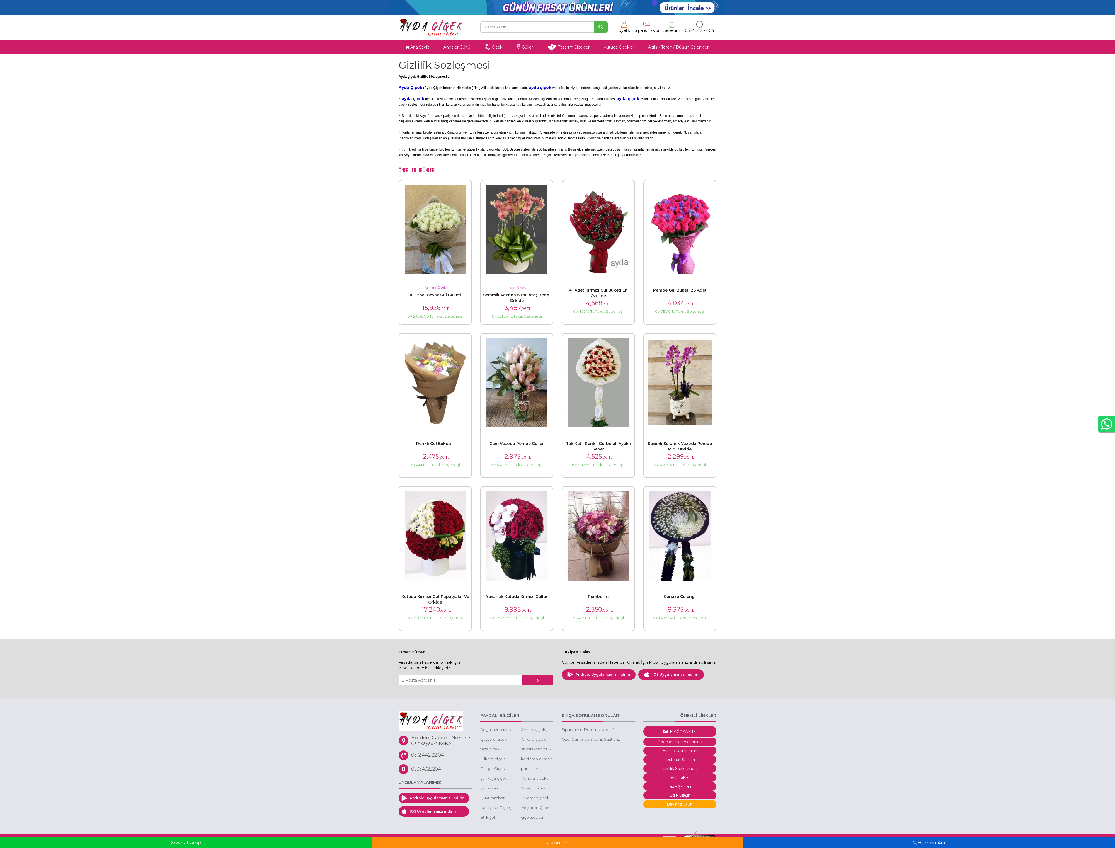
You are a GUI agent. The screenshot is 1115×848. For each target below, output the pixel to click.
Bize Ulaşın (679, 795)
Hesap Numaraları (680, 750)
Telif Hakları (680, 777)
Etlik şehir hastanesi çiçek (495, 818)
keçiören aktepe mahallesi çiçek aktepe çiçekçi (537, 759)
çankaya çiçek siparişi (493, 779)
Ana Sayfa (418, 47)
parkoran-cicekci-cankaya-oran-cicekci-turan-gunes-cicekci (536, 769)
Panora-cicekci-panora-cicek (536, 779)
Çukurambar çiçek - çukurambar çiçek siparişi (492, 798)
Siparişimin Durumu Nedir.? (588, 729)
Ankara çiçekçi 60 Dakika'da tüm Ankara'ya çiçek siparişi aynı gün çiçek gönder (535, 730)
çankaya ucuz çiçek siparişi (493, 788)
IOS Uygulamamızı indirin (671, 674)
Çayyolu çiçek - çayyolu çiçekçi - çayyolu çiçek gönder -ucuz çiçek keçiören (496, 740)
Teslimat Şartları (680, 759)
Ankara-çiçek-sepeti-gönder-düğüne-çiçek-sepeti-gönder (535, 740)
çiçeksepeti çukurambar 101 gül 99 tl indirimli (536, 818)
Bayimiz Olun (680, 804)
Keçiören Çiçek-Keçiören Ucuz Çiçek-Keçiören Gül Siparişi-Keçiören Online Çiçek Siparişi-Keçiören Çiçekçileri (536, 808)
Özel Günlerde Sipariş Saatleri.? (591, 739)
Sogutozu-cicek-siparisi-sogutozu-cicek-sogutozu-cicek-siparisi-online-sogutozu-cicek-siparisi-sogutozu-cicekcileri (496, 730)
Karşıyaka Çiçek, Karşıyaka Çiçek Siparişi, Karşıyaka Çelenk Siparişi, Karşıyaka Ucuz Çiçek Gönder (495, 808)
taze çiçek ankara (490, 749)
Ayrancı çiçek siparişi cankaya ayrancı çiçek (536, 788)
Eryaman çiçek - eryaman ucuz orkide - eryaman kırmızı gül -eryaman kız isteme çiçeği (537, 798)
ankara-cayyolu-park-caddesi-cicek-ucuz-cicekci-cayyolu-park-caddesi (536, 749)
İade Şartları (679, 786)
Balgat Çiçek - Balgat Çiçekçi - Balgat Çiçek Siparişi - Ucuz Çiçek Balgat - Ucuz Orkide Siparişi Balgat (495, 769)
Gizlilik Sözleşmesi (679, 768)
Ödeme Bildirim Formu (679, 741)
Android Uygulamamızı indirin (598, 674)
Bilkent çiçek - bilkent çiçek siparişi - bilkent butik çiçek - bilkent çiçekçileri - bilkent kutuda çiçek (495, 759)
